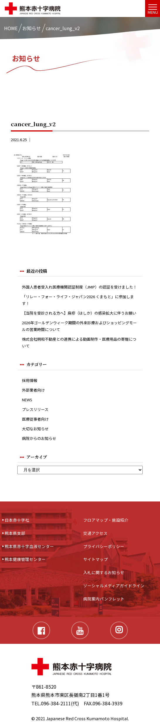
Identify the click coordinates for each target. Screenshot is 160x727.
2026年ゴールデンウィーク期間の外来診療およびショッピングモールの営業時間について (79, 326)
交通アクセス (95, 533)
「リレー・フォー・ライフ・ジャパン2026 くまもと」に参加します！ (78, 300)
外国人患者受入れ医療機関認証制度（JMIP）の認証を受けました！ (79, 287)
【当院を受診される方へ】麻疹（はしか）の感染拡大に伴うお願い (79, 313)
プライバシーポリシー (103, 546)
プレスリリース (35, 409)
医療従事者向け (35, 419)
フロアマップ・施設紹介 (105, 520)
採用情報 (29, 380)
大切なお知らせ (35, 428)
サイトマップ (95, 559)
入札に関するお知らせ (103, 572)
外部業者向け (33, 390)
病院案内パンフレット (104, 599)
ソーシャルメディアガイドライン (113, 585)
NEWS (27, 399)
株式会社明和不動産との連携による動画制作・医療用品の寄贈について (79, 342)
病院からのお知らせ (39, 438)
